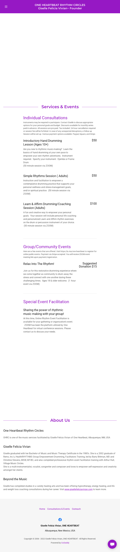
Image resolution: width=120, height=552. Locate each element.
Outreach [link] (76, 509)
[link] (60, 8)
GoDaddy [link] (65, 543)
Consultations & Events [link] (58, 509)
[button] (11, 6)
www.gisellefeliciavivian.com (78, 489)
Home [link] (42, 509)
